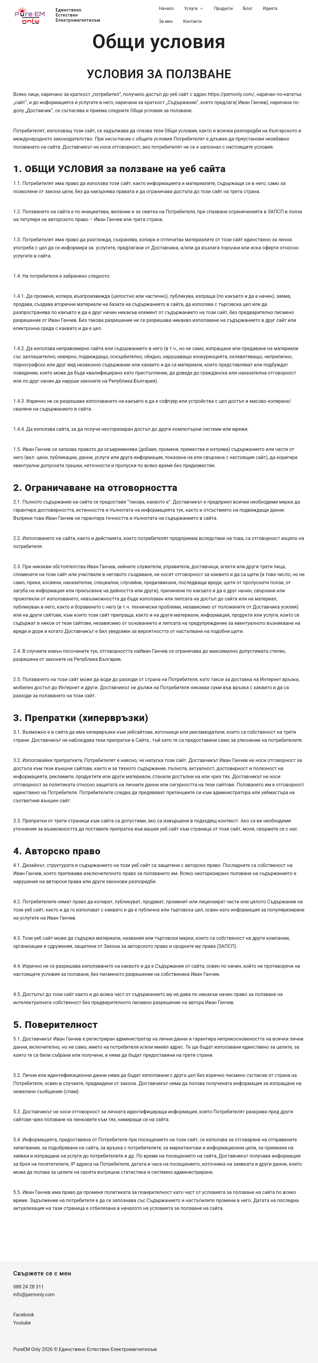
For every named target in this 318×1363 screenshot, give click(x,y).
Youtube (22, 1323)
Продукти (223, 8)
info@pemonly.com (34, 1294)
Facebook (23, 1315)
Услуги (190, 8)
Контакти (192, 21)
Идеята (270, 8)
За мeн (166, 21)
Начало (166, 8)
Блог (247, 8)
